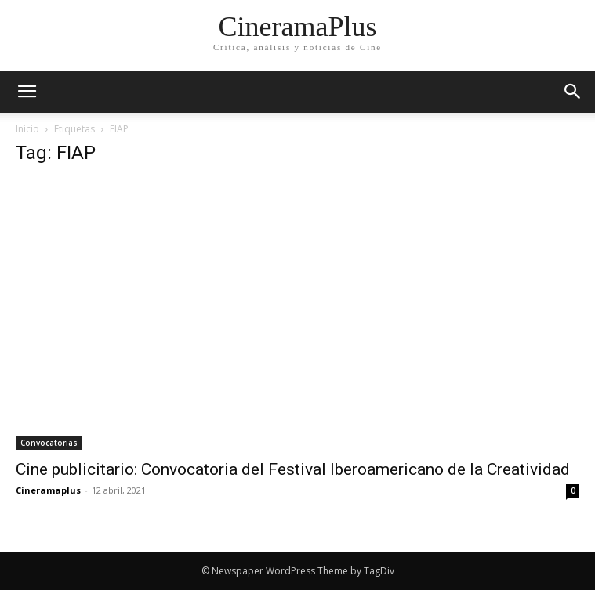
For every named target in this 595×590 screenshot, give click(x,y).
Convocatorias (49, 442)
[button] (573, 92)
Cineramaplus (48, 490)
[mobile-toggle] (27, 92)
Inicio (27, 129)
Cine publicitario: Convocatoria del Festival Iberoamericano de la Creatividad (293, 469)
